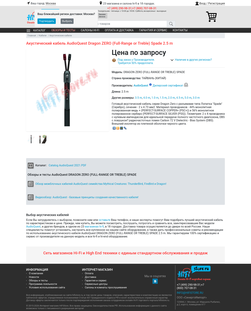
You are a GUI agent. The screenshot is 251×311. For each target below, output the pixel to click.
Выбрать (67, 21)
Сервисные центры (96, 284)
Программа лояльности (43, 284)
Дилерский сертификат (170, 85)
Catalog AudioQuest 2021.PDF (67, 165)
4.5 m (179, 97)
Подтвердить (46, 21)
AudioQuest (141, 85)
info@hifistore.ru (190, 292)
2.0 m (171, 97)
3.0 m (196, 97)
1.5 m (163, 97)
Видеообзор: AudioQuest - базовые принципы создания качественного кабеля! (86, 197)
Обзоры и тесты (63, 30)
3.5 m (138, 97)
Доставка (90, 277)
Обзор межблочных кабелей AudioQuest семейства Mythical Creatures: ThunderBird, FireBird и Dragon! (100, 183)
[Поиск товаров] (127, 24)
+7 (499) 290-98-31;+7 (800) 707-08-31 (132, 8)
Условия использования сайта (47, 287)
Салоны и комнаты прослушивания (106, 287)
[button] (210, 3)
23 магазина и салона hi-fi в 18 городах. (127, 3)
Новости (34, 277)
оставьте (104, 220)
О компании (36, 273)
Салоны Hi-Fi (90, 30)
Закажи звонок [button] (102, 15)
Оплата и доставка (119, 30)
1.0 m (154, 97)
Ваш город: (41, 3)
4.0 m (146, 97)
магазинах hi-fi (94, 226)
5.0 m (188, 97)
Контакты (180, 30)
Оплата (89, 273)
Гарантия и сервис (153, 30)
